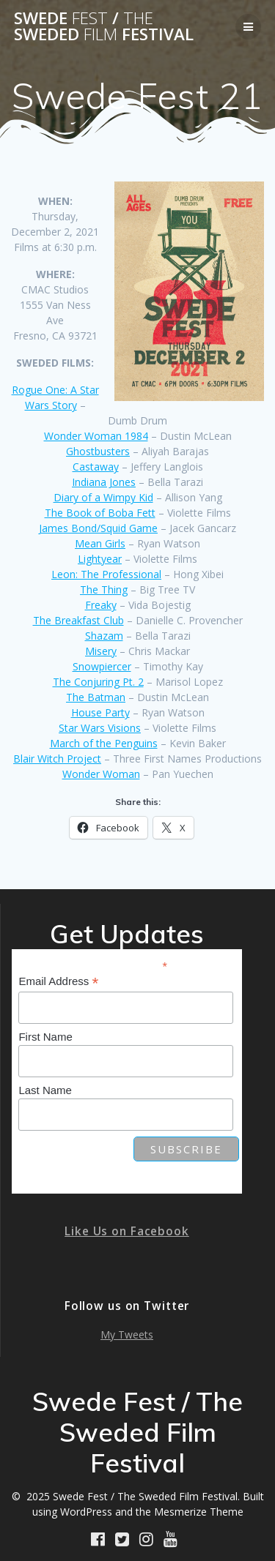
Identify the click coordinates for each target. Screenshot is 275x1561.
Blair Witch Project (57, 758)
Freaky (101, 605)
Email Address (58, 981)
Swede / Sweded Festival (104, 26)
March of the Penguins (104, 743)
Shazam (104, 636)
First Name (45, 1036)
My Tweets (126, 1334)
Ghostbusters (98, 451)
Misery (101, 651)
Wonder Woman (101, 774)
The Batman (95, 697)
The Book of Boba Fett (100, 513)
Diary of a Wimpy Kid (103, 497)
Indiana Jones (104, 482)
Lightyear (100, 559)
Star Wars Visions (100, 728)
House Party (100, 712)
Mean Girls (100, 543)
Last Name (45, 1090)
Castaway (96, 466)
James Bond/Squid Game (98, 528)
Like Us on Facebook (127, 1231)
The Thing (104, 589)
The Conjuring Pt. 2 (98, 682)
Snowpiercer (102, 666)
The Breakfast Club (78, 620)
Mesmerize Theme (198, 1512)
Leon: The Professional (106, 574)
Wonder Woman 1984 (96, 436)
